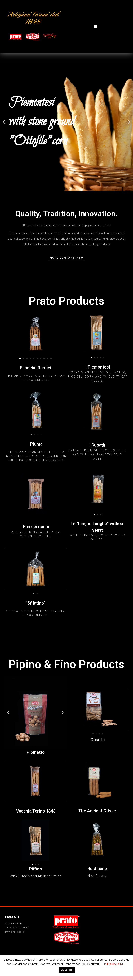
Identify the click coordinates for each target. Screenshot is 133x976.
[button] (96, 26)
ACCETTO (66, 970)
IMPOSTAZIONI (113, 964)
